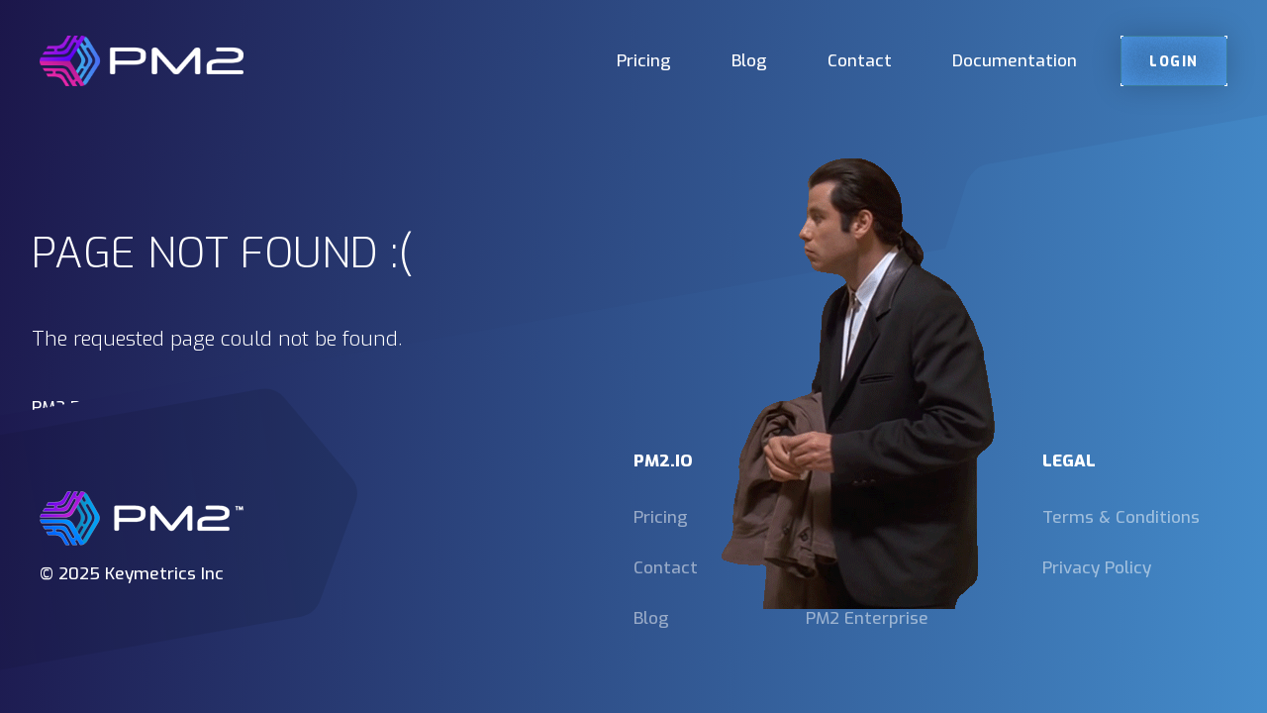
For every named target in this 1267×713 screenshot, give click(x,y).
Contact (860, 61)
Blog (749, 61)
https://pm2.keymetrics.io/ (138, 430)
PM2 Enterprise (867, 618)
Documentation (1014, 61)
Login (1174, 61)
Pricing (644, 61)
